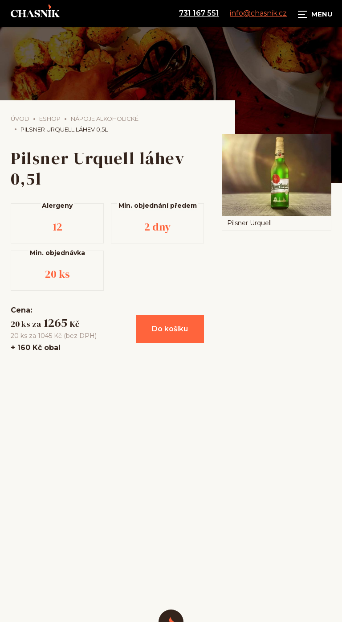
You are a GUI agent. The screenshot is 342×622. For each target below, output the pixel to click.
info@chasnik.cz (258, 13)
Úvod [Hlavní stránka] (20, 118)
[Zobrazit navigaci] (315, 13)
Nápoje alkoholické (104, 118)
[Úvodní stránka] (35, 13)
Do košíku (170, 329)
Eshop (50, 118)
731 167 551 (199, 13)
